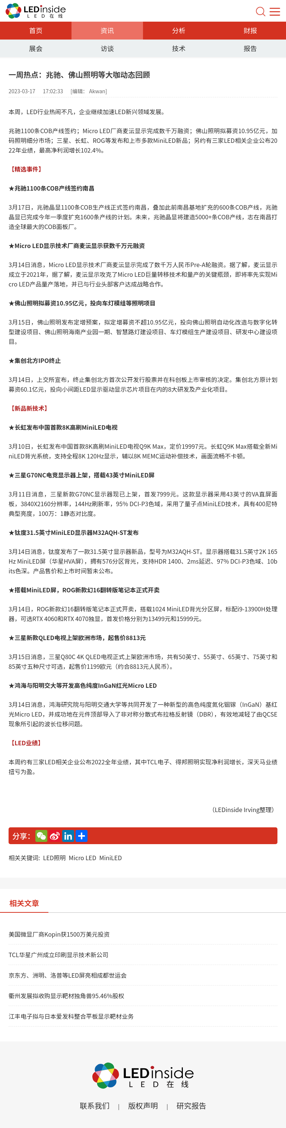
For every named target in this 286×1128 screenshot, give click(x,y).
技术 (178, 48)
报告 (250, 48)
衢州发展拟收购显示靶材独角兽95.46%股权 (66, 995)
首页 (35, 30)
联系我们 (94, 1105)
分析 (178, 30)
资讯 (107, 30)
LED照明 (54, 857)
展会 (35, 48)
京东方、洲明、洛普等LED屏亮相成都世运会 (68, 975)
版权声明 (143, 1105)
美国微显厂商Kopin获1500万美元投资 (59, 934)
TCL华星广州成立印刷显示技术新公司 (58, 954)
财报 (250, 30)
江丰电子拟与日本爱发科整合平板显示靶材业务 (71, 1016)
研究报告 (191, 1105)
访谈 (107, 48)
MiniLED (110, 857)
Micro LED (82, 857)
